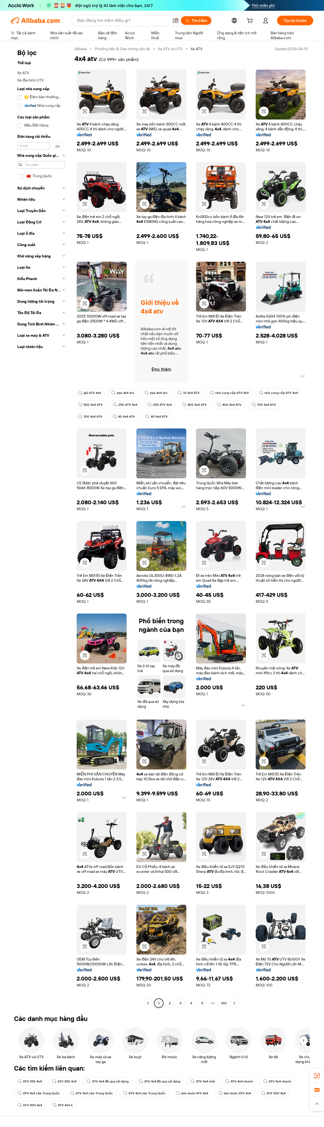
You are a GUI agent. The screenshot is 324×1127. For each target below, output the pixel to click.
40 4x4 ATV (124, 416)
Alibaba (81, 49)
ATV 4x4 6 (62, 1105)
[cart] (251, 21)
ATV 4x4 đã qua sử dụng (108, 1081)
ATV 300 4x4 (273, 1093)
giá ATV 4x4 (89, 393)
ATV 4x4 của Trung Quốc (39, 1093)
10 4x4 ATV (189, 393)
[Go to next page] (234, 1003)
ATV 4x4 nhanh (239, 1081)
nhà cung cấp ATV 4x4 (229, 393)
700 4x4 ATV (264, 405)
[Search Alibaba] (122, 20)
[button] (175, 20)
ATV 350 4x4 (30, 1081)
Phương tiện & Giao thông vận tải (122, 49)
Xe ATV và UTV (170, 49)
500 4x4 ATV (90, 405)
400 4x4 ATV (194, 405)
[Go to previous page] (148, 1003)
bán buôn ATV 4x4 (192, 1093)
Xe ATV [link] (196, 49)
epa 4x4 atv (122, 393)
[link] (317, 1076)
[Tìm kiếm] (196, 20)
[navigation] (41, 526)
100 (224, 1003)
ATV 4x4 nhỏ (203, 1081)
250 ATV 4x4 (125, 405)
